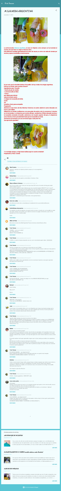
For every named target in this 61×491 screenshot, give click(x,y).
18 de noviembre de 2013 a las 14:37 (20, 306)
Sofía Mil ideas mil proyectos (16, 208)
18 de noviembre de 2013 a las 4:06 (24, 245)
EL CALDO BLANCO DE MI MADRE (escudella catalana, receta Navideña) (23, 452)
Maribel (11, 328)
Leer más (54, 447)
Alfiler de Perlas (13, 220)
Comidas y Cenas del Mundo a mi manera (17, 161)
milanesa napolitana (19, 48)
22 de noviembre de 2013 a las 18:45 (24, 394)
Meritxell (12, 285)
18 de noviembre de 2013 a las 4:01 (24, 228)
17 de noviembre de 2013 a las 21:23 (24, 167)
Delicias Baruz (13, 176)
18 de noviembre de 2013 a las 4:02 (24, 238)
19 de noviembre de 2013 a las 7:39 (22, 360)
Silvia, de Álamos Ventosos (16, 183)
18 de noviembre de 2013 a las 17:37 (24, 316)
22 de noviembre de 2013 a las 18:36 (26, 381)
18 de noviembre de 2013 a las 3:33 (24, 220)
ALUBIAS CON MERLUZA (11, 469)
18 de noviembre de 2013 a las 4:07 (24, 257)
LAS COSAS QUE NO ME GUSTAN (13, 435)
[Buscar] (59, 4)
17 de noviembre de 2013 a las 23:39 (24, 176)
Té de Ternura (9, 3)
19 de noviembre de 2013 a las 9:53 (24, 373)
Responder (12, 173)
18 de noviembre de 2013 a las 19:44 (21, 328)
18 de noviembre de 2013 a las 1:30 (30, 183)
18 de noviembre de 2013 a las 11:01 (24, 297)
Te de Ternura (13, 228)
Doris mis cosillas (14, 201)
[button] (56, 10)
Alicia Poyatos (13, 167)
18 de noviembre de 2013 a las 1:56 (25, 201)
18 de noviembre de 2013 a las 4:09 (24, 266)
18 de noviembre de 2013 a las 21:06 (24, 350)
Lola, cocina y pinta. (14, 381)
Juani (11, 306)
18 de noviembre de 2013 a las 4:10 (24, 276)
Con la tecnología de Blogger (30, 487)
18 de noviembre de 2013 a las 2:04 (31, 208)
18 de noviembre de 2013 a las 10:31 (21, 285)
